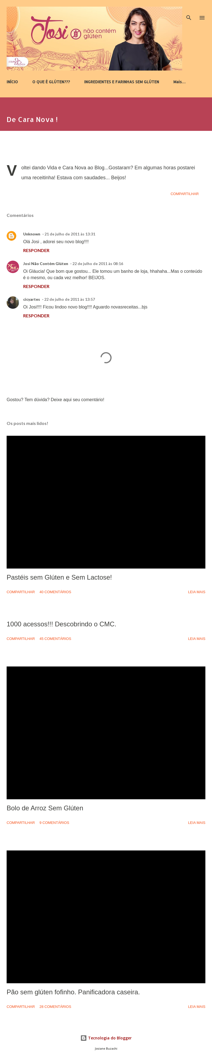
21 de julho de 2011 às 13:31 (69, 234)
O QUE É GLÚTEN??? (51, 81)
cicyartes (31, 299)
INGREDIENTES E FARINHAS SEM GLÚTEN (121, 81)
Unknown (31, 234)
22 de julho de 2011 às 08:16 (97, 263)
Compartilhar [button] (185, 194)
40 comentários (55, 592)
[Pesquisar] (189, 10)
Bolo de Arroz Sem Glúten (45, 808)
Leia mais (196, 592)
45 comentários (55, 639)
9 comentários (54, 823)
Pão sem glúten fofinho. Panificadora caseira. (73, 992)
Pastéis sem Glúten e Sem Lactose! (59, 577)
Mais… (179, 81)
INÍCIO (12, 81)
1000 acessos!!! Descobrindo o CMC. (61, 624)
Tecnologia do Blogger (106, 1038)
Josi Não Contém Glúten (45, 263)
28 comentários (55, 1007)
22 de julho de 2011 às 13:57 (69, 299)
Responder (36, 250)
